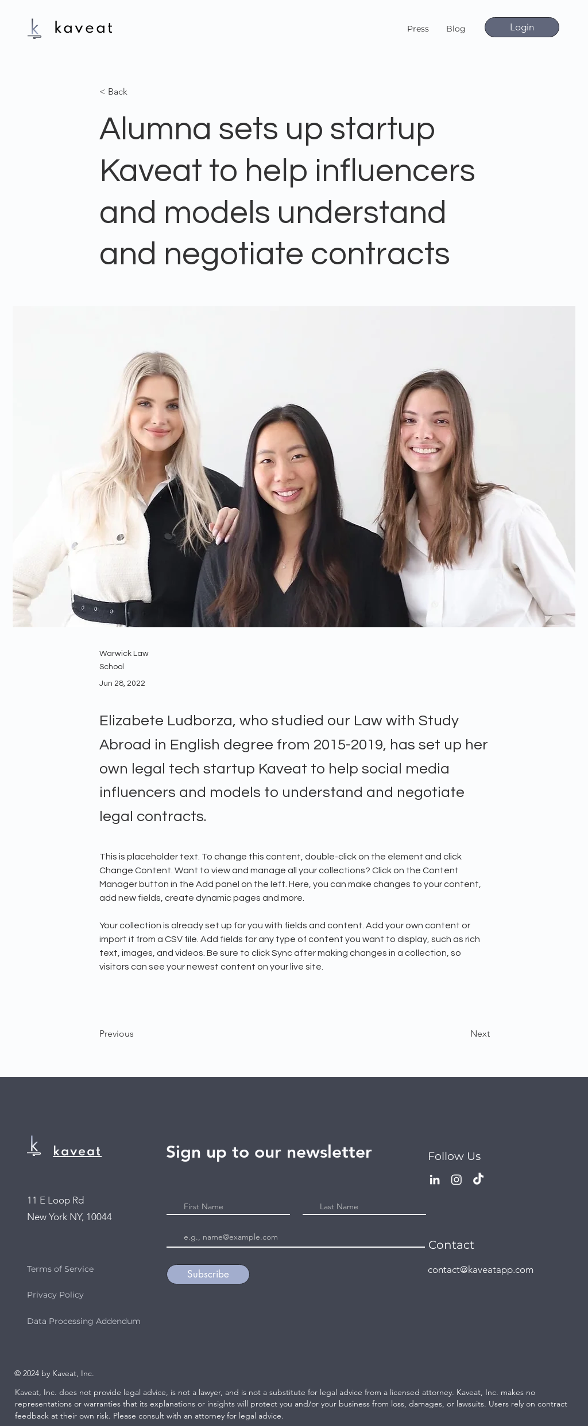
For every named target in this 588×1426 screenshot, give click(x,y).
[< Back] (137, 92)
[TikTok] (478, 1179)
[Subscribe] (208, 1274)
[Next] (461, 1033)
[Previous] (137, 1033)
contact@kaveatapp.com (480, 1269)
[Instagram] (456, 1179)
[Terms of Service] (101, 1268)
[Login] (522, 27)
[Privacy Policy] (94, 1294)
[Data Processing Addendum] (94, 1321)
